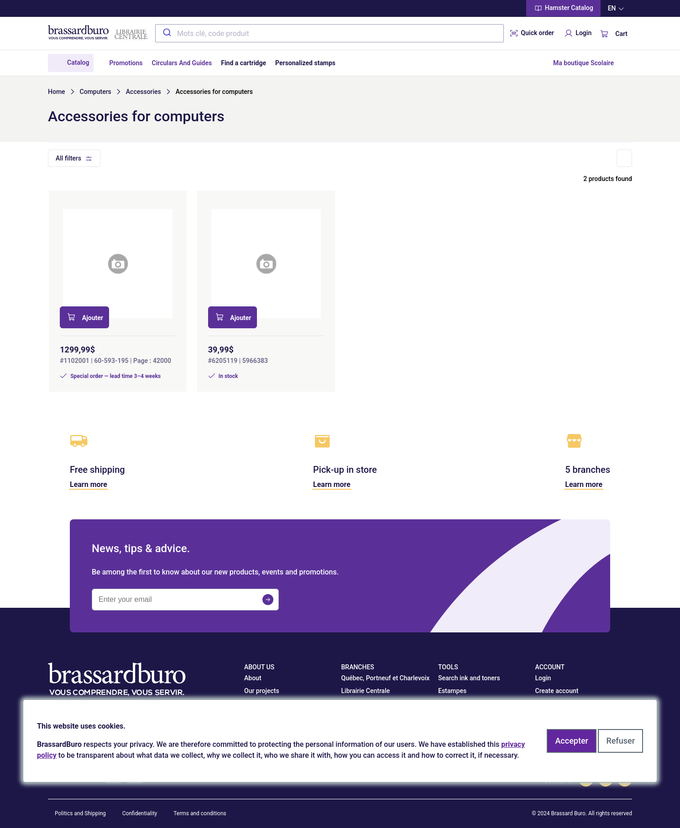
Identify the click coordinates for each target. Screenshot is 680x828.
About (253, 678)
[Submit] (166, 33)
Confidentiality (139, 813)
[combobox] (329, 33)
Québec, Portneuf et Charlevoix (385, 678)
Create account (557, 690)
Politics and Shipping (80, 813)
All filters (68, 158)
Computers (95, 91)
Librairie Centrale (365, 690)
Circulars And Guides (182, 63)
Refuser (620, 740)
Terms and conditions (199, 813)
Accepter (571, 740)
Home (56, 91)
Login (577, 33)
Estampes (452, 690)
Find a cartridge (243, 63)
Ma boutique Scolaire (583, 63)
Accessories (143, 91)
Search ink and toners (469, 678)
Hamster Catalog (563, 8)
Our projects (261, 690)
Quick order (531, 33)
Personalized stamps (305, 63)
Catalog (78, 62)
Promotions (125, 63)
